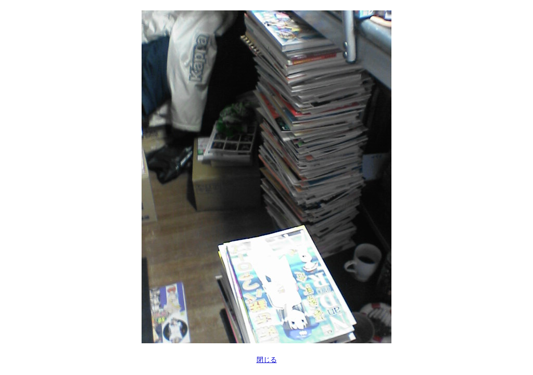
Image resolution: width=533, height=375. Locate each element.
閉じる (267, 360)
